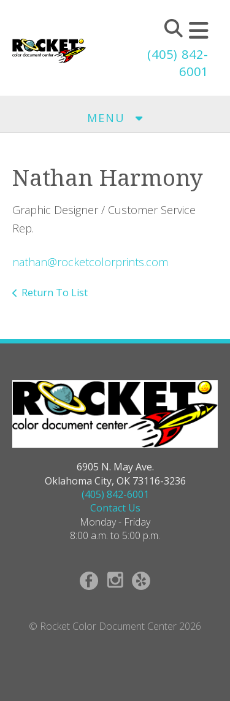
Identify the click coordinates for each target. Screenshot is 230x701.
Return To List (54, 292)
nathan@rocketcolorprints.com (90, 262)
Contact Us (115, 508)
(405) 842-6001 (115, 494)
